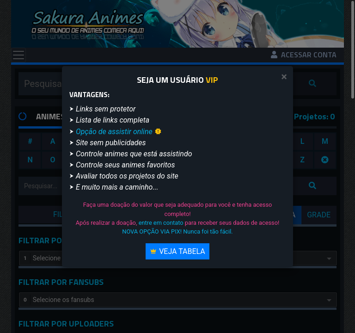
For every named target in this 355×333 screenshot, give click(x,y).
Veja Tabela (177, 251)
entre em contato (161, 222)
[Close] (284, 77)
